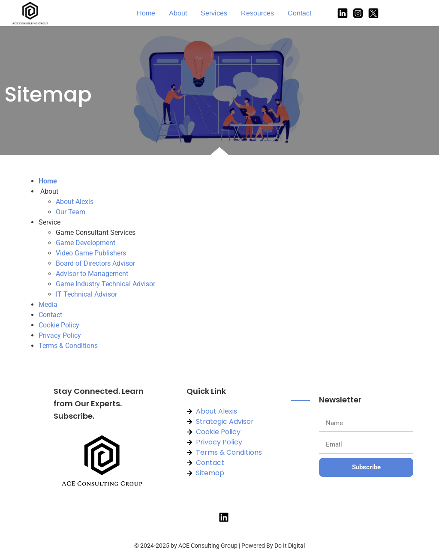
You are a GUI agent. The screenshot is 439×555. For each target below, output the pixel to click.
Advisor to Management (92, 274)
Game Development (85, 243)
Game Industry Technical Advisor (105, 284)
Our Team (70, 212)
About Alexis (74, 202)
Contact (299, 13)
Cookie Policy (59, 325)
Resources (257, 13)
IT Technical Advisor (86, 294)
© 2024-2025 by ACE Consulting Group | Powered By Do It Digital (219, 545)
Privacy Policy (60, 335)
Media (48, 304)
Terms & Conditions (68, 346)
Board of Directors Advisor (95, 263)
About (178, 13)
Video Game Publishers (91, 253)
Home (146, 13)
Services (214, 13)
